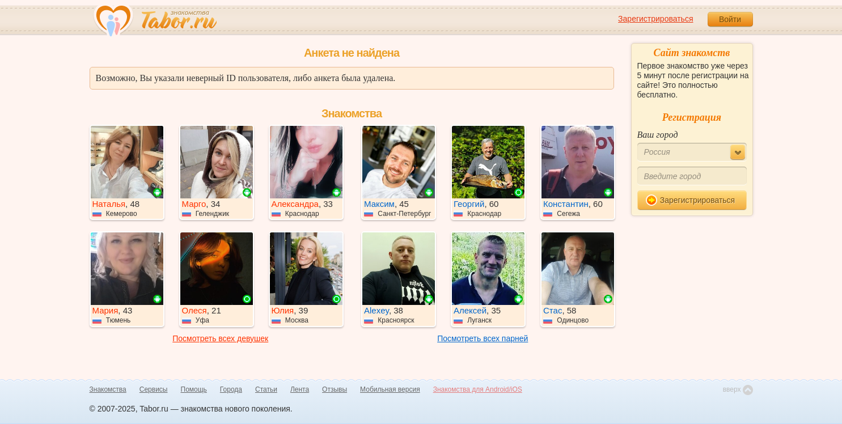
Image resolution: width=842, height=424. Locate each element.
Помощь (194, 389)
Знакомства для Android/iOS (477, 389)
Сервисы (153, 389)
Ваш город (657, 134)
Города (231, 389)
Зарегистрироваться (655, 18)
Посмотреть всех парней (482, 338)
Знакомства (108, 389)
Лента (299, 389)
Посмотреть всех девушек (220, 338)
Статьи (266, 389)
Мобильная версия (390, 389)
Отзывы (334, 389)
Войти (730, 19)
